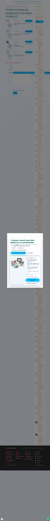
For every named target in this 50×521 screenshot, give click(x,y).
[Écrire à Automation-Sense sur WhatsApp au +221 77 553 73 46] (48, 519)
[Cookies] (2, 519)
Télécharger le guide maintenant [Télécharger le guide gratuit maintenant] (18, 252)
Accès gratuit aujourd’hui (31, 283)
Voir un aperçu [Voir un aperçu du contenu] (30, 252)
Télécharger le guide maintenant (33, 280)
